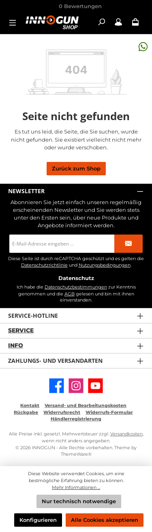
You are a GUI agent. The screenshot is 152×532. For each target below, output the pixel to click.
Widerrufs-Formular (109, 412)
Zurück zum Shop (76, 169)
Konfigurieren (38, 520)
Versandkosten (126, 434)
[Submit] (128, 244)
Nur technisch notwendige (79, 501)
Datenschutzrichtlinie (44, 265)
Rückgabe (26, 412)
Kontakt (29, 405)
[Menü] (15, 22)
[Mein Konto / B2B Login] (118, 22)
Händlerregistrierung (76, 419)
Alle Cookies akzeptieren (104, 520)
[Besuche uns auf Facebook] (56, 386)
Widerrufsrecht (61, 412)
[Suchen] (101, 22)
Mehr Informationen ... (76, 487)
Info (15, 345)
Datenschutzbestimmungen (76, 287)
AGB (69, 294)
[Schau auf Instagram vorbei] (76, 386)
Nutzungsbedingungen (105, 265)
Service (21, 330)
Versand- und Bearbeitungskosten (85, 405)
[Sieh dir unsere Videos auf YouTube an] (95, 386)
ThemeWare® (76, 454)
